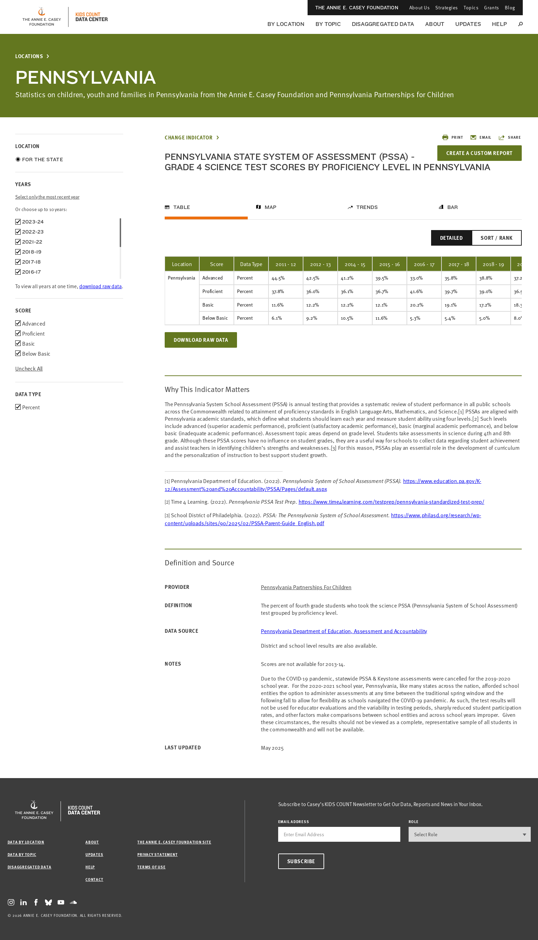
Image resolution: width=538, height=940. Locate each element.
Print (452, 137)
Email (480, 137)
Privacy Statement (157, 854)
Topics (471, 7)
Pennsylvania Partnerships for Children (306, 587)
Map (271, 207)
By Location (285, 24)
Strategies (446, 7)
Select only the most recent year (47, 196)
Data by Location (26, 842)
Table (181, 207)
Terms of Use (151, 866)
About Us (419, 7)
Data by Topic (22, 854)
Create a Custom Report (479, 153)
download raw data (100, 286)
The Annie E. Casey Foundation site (174, 842)
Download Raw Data (201, 340)
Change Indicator (189, 137)
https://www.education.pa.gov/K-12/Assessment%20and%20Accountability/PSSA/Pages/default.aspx (323, 484)
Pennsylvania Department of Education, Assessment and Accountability (344, 631)
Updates (468, 24)
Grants (491, 7)
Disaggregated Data (383, 24)
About (434, 24)
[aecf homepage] (41, 17)
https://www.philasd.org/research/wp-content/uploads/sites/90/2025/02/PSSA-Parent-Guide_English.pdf (323, 519)
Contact (94, 879)
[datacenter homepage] (92, 17)
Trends (367, 207)
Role (414, 821)
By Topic (328, 24)
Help (499, 24)
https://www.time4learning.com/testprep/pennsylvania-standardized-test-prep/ (391, 501)
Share (509, 137)
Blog (510, 7)
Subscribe (301, 861)
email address (293, 821)
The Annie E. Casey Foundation (356, 7)
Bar (452, 207)
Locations (29, 56)
